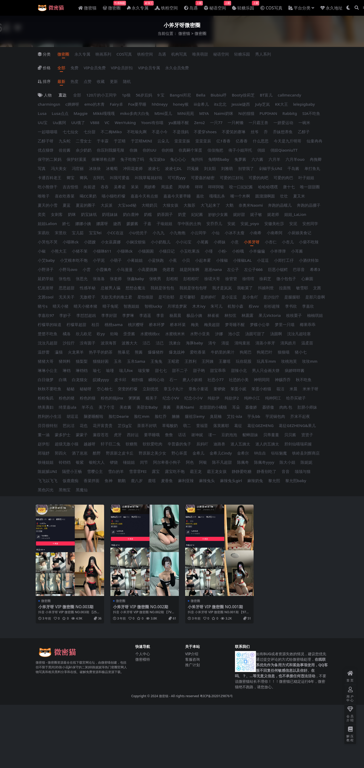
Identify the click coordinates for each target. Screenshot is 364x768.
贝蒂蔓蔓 (271, 434)
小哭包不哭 (47, 241)
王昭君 (173, 361)
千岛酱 (293, 168)
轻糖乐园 (242, 54)
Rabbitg (289, 113)
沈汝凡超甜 (47, 342)
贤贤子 (307, 434)
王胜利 (190, 361)
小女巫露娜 (111, 241)
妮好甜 (239, 214)
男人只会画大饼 (266, 370)
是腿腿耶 (292, 297)
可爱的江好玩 (231, 177)
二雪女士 (84, 140)
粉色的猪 (66, 398)
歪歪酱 (129, 333)
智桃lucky (153, 306)
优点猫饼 (45, 150)
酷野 (97, 453)
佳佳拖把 (215, 150)
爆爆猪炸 (156, 352)
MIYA (204, 113)
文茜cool (45, 297)
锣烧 (114, 462)
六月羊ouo (295, 159)
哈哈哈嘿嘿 (268, 186)
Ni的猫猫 (246, 113)
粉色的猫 (87, 398)
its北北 (220, 104)
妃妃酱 (197, 214)
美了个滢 (106, 407)
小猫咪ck (125, 251)
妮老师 (273, 214)
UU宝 (42, 122)
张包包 (65, 278)
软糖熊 (131, 443)
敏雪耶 (302, 287)
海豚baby (194, 342)
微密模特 (142, 659)
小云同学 (198, 232)
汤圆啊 (276, 333)
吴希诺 (120, 186)
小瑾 (209, 251)
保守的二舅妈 (49, 159)
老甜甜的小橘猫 (213, 407)
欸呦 (114, 333)
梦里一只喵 (285, 324)
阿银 (203, 462)
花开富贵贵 (103, 425)
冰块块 (95, 168)
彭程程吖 (191, 278)
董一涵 (44, 434)
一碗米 (304, 122)
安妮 (231, 223)
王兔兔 (156, 361)
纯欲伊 (214, 398)
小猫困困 (146, 251)
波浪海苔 (108, 342)
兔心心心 (178, 159)
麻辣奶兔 (255, 480)
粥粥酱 (134, 398)
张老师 (116, 278)
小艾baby (46, 260)
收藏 (101, 81)
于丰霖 (103, 140)
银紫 (80, 462)
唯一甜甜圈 (310, 186)
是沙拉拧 (271, 297)
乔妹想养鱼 (283, 131)
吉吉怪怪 (70, 186)
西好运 (133, 434)
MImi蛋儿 (163, 113)
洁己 (147, 342)
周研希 (184, 186)
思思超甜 (66, 287)
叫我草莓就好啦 (148, 177)
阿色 (190, 462)
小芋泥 (99, 260)
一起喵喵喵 (47, 131)
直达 (62, 95)
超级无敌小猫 (66, 443)
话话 (182, 434)
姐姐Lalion (47, 223)
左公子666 (253, 269)
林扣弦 (230, 315)
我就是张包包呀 (193, 287)
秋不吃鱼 (304, 379)
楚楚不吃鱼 (47, 333)
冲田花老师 (133, 168)
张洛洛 (99, 278)
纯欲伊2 (232, 398)
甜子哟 (199, 370)
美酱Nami (185, 407)
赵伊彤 (44, 443)
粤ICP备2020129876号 (216, 696)
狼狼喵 (284, 352)
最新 (61, 81)
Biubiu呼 (219, 95)
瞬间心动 (156, 379)
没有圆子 (87, 342)
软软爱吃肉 (152, 443)
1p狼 (126, 95)
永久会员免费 (177, 67)
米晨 (293, 388)
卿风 (84, 177)
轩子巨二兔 (110, 443)
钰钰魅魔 (279, 453)
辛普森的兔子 (179, 443)
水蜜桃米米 (175, 333)
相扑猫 (137, 379)
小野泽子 (45, 269)
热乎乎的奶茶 (101, 352)
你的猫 (167, 150)
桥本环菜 (178, 324)
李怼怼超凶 (86, 315)
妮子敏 (256, 214)
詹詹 (169, 434)
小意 (235, 241)
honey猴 (180, 104)
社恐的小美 (239, 379)
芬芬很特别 (47, 425)
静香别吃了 (266, 471)
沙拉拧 (68, 342)
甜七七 (161, 370)
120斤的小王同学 (101, 95)
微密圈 (63, 54)
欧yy (101, 333)
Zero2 (199, 122)
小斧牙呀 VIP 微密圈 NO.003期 (65, 606)
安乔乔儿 (214, 223)
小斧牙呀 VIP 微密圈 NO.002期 (140, 606)
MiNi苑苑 (185, 113)
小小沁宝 (183, 241)
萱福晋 (202, 425)
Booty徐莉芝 (243, 95)
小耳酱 (297, 251)
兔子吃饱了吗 (132, 159)
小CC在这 (115, 232)
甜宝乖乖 (218, 370)
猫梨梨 (82, 361)
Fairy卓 (116, 104)
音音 (286, 471)
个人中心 (142, 653)
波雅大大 (129, 342)
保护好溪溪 (76, 159)
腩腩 (176, 416)
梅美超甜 (212, 324)
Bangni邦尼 (180, 95)
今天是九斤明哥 (287, 140)
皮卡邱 (120, 379)
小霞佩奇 (103, 269)
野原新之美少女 (152, 453)
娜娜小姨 (83, 223)
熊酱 (139, 352)
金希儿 (198, 453)
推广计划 (192, 664)
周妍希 (150, 186)
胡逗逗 (72, 416)
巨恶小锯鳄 (278, 269)
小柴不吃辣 (309, 241)
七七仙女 (70, 131)
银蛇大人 (97, 462)
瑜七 (97, 370)
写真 (42, 168)
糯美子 (151, 398)
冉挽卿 (316, 159)
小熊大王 (59, 251)
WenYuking (125, 122)
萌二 (187, 425)
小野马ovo (68, 269)
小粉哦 (238, 251)
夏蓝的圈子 (85, 205)
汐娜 (219, 333)
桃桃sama (114, 324)
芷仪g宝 (125, 425)
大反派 (107, 205)
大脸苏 (189, 205)
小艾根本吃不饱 (74, 260)
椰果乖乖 (307, 324)
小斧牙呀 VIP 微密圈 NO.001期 (215, 606)
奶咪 (72, 214)
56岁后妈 (144, 95)
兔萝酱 (240, 159)
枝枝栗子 (294, 315)
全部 (61, 67)
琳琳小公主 (47, 370)
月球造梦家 (177, 306)
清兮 (212, 342)
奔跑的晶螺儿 (280, 205)
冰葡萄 (112, 168)
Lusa (42, 113)
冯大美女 (59, 168)
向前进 (89, 186)
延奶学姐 (45, 278)
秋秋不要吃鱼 (49, 388)
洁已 (160, 342)
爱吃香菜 (198, 352)
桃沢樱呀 (136, 324)
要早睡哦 (152, 434)
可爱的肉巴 (283, 177)
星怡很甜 (145, 297)
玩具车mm (266, 361)
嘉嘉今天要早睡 (177, 196)
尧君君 (168, 269)
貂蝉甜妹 (250, 434)
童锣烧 (219, 388)
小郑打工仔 (284, 260)
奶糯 (148, 214)
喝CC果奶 (88, 196)
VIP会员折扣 (122, 67)
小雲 (86, 269)
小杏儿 (288, 241)
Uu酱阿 (59, 122)
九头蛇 (65, 140)
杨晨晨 (175, 315)
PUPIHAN (268, 113)
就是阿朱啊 (189, 269)
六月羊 (274, 159)
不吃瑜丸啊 (137, 131)
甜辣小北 (239, 370)
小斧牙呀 (252, 241)
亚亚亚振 (182, 140)
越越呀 (89, 443)
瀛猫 (59, 352)
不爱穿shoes (205, 131)
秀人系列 (263, 54)
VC (107, 122)
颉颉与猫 (303, 471)
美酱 (167, 407)
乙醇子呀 (45, 140)
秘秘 (70, 388)
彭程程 (172, 278)
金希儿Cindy (221, 453)
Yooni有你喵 (152, 122)
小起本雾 (203, 260)
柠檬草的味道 (49, 324)
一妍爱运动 (283, 122)
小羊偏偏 (257, 251)
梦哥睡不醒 (235, 324)
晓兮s (42, 306)
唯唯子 (44, 196)
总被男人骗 (110, 287)
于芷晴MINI (141, 140)
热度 (74, 81)
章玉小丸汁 (173, 388)
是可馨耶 (187, 297)
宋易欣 (44, 232)
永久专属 (82, 54)
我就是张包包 (162, 287)
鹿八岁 (137, 480)
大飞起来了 (210, 205)
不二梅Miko (111, 131)
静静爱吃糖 (241, 471)
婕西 (117, 223)
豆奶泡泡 (229, 434)
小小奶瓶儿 (160, 241)
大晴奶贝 (149, 205)
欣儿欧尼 (84, 333)
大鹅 (229, 205)
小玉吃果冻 (190, 251)
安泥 (293, 223)
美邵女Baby (147, 407)
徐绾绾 (248, 278)
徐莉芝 (265, 278)
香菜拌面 (91, 480)
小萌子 (116, 260)
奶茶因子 (165, 214)
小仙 (216, 232)
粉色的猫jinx (112, 398)
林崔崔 (213, 315)
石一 (173, 379)
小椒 (42, 251)
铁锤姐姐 (45, 462)
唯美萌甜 (200, 54)
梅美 (195, 324)
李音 (160, 315)
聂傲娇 (251, 407)
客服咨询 (192, 659)
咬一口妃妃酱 (241, 186)
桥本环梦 (157, 324)
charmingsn (49, 104)
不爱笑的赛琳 (233, 131)
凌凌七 (154, 168)
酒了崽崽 (80, 453)
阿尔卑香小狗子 (167, 462)
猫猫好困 (101, 361)
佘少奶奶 (84, 150)
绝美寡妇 (45, 407)
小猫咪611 (102, 251)
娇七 (66, 223)
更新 (114, 81)
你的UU (149, 150)
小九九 (158, 232)
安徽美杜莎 (274, 223)
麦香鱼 (167, 480)
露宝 (156, 471)
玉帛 (118, 361)
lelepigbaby (304, 104)
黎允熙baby (295, 480)
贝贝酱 (290, 434)
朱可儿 (216, 306)
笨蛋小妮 (238, 388)
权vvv (254, 306)
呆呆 (135, 186)
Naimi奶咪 (223, 113)
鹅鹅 (122, 480)
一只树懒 (235, 122)
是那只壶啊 (315, 297)
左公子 (233, 269)
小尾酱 (202, 241)
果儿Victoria (270, 315)
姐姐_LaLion (295, 214)
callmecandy (289, 95)
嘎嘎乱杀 (217, 196)
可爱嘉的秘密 (203, 177)
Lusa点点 (60, 113)
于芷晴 (120, 140)
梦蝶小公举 (260, 324)
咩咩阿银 (216, 186)
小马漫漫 (124, 269)
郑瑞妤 (44, 453)
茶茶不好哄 (147, 425)
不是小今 (160, 131)
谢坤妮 (197, 434)
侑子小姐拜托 (240, 150)
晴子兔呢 (110, 306)
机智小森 (235, 306)
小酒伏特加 (309, 260)
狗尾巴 (245, 352)
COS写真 (124, 54)
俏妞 (261, 150)
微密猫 (184, 33)
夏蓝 (67, 205)
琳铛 (67, 370)
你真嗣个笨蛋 (190, 150)
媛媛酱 (132, 223)
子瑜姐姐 (164, 223)
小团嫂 (90, 241)
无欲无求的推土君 (116, 297)
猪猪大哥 (45, 361)
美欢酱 (125, 407)
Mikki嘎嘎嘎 (104, 113)
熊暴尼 (124, 352)
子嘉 (147, 223)
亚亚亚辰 (203, 140)
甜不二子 (180, 370)
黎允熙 (274, 480)
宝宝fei (95, 232)
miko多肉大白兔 (134, 113)
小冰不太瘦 (234, 232)
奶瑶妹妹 (110, 214)
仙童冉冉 (314, 140)
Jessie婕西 (241, 104)
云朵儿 (163, 140)
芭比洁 (68, 425)
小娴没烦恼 (136, 241)
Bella (200, 95)
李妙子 (65, 315)
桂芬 (95, 324)
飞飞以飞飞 (47, 480)
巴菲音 (299, 269)
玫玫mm (309, 361)
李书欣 (291, 306)
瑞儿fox (126, 370)
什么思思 (261, 140)
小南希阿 (274, 232)
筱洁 (280, 388)
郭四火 (61, 453)
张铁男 (155, 278)
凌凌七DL (173, 168)
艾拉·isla (234, 416)
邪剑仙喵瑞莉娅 (298, 443)
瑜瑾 (110, 370)
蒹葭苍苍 (101, 434)
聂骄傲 (268, 407)
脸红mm (141, 416)
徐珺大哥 (212, 278)
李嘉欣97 (46, 315)
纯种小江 (252, 398)
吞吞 (105, 186)
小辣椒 (222, 260)
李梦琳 (128, 315)
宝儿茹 (78, 232)
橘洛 (67, 333)
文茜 (317, 287)
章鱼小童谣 (198, 388)
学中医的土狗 (189, 223)
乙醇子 (304, 131)
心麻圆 (307, 278)
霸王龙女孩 (217, 471)
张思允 (82, 278)
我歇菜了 (245, 287)
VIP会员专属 (149, 67)
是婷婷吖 (208, 297)
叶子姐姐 (306, 177)
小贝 (186, 260)
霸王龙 (196, 471)
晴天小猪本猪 (85, 306)
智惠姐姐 (131, 306)
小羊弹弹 (278, 251)
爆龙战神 (177, 352)
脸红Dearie (119, 416)
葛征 (238, 425)
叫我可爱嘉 (120, 177)
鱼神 (109, 480)
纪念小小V (193, 398)
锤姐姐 (129, 462)
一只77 (216, 122)
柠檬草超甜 (76, 324)
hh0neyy (160, 104)
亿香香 (242, 140)
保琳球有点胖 (103, 159)
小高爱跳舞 (147, 269)
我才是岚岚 (222, 287)
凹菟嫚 (193, 168)
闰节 (144, 462)
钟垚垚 (260, 453)
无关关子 (66, 297)
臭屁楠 (216, 416)
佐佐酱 (65, 150)
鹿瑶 (152, 480)
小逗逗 (263, 260)
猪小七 (301, 352)
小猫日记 (167, 251)
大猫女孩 (170, 205)
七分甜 (89, 131)
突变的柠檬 (127, 388)
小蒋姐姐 (135, 260)
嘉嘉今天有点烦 (144, 196)
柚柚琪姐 (315, 315)
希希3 (315, 269)
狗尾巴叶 (264, 352)
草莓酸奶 (170, 425)
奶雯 (182, 214)
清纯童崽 (242, 342)
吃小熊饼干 (47, 186)
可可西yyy (177, 177)
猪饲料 (65, 361)
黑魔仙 (82, 489)
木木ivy (198, 306)
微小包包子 (286, 278)
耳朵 (236, 407)
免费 (74, 67)
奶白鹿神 (131, 214)
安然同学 (310, 223)
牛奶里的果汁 (222, 352)
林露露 (247, 315)
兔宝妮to (157, 159)
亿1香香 (223, 140)
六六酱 (257, 159)
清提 (225, 342)
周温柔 (167, 186)
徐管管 (231, 278)
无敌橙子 (87, 297)
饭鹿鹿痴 (70, 480)
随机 (127, 81)
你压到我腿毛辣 (110, 150)
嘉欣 (200, 196)
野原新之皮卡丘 (119, 453)
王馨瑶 (225, 361)
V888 (94, 122)
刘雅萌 (227, 168)
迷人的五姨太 (267, 443)
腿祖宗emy (195, 416)
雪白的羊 (116, 471)
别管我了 (246, 168)
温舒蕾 (44, 352)
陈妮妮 (306, 462)
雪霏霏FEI (138, 471)
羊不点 (87, 407)
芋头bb (253, 416)
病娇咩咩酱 (294, 370)
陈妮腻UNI (47, 471)
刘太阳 (210, 168)
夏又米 (299, 196)
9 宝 (160, 95)
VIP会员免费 (95, 67)
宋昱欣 (61, 232)
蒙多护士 (63, 434)
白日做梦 (45, 379)
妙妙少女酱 (218, 214)
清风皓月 (288, 342)
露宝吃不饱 (175, 471)
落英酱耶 (221, 425)
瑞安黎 (144, 370)
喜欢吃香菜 (64, 196)
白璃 (63, 379)
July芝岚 (262, 104)
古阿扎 (99, 177)
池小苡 (234, 333)
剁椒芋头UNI (270, 168)
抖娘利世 (266, 287)
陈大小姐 (287, 462)
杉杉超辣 (272, 306)
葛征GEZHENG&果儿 (297, 425)
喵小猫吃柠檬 (113, 196)
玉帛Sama (136, 361)
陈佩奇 (243, 462)
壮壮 (284, 196)
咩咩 (199, 186)
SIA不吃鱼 (311, 113)
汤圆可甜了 (255, 333)
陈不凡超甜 (222, 462)
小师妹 (220, 241)
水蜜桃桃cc (150, 333)
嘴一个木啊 (240, 196)
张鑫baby (135, 278)
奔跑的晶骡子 (308, 205)
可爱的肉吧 (258, 177)
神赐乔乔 (283, 379)
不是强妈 (181, 131)
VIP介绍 (191, 653)
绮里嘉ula (67, 407)
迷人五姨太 (240, 443)
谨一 (212, 434)
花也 (84, 425)
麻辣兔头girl (231, 480)
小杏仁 (271, 241)
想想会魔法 (135, 287)
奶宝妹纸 (89, 214)
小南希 (255, 232)
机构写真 (179, 54)
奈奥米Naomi (251, 205)
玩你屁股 (243, 361)
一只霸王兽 (258, 122)
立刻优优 (150, 388)
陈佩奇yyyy (264, 462)
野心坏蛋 (179, 453)
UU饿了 (78, 122)
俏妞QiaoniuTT (284, 150)
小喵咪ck (71, 241)
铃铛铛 (65, 462)
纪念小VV (171, 398)
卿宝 (70, 177)
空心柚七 (105, 388)
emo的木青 (94, 104)
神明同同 (262, 379)
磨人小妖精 (192, 379)
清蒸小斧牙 (265, 342)
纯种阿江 (273, 398)
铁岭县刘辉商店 (306, 453)
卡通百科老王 (49, 177)
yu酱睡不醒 (179, 122)
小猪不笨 (80, 251)
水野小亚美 (200, 333)
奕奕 (42, 214)
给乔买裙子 (296, 398)
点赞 (88, 81)
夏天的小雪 (47, 205)
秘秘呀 (86, 388)
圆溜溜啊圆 (265, 196)
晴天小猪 (60, 306)
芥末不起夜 (300, 416)
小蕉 (173, 260)
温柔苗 (307, 342)
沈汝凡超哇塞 (299, 333)
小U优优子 (138, 232)
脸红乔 (161, 416)
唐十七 (289, 186)
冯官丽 (78, 168)
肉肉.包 (285, 407)
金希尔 (243, 453)
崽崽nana (213, 269)
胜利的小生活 (49, 416)
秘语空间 (221, 54)
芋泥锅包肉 (275, 416)
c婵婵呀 (72, 104)
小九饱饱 (177, 232)
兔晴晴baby (218, 159)
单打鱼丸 (312, 168)
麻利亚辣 (186, 480)
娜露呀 (102, 223)
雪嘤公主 (95, 471)
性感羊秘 (87, 287)
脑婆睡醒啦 (93, 416)
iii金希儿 (201, 104)
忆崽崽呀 (45, 287)
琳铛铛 (82, 370)
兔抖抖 (197, 159)
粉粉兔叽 (45, 398)
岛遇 (162, 54)
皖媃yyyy (101, 379)
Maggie (81, 113)
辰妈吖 (202, 443)
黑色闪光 (45, 489)
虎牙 (118, 434)
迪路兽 (219, 443)
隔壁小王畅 (72, 471)
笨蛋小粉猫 (261, 388)
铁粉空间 (145, 54)
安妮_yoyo (249, 223)
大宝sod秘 (127, 205)
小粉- (222, 251)
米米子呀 (310, 388)
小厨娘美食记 (299, 232)
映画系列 (103, 54)
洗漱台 (175, 342)
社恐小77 (215, 379)
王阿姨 (207, 361)
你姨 (133, 150)
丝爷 (255, 131)
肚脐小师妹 (307, 407)
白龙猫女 (80, 379)
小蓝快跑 (156, 260)
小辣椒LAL (242, 260)
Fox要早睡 (137, 104)
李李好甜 (109, 315)
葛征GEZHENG (260, 425)
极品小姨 (194, 315)
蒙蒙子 (82, 434)
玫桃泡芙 (289, 361)
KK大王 (281, 104)
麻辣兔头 (207, 480)
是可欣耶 (166, 297)
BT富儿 (266, 95)
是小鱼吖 (250, 297)
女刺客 (57, 214)
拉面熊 (285, 287)
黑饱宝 (65, 489)
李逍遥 (145, 315)
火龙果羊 (76, 352)
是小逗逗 (229, 297)
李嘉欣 (308, 306)
